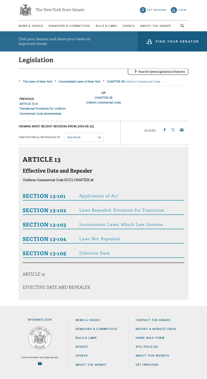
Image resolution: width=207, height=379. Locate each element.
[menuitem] (31, 25)
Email (181, 130)
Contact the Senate (153, 320)
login (182, 10)
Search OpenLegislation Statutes (161, 72)
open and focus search (182, 27)
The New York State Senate (60, 10)
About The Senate (155, 26)
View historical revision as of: (40, 137)
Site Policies (147, 346)
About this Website (153, 355)
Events (129, 26)
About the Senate (91, 364)
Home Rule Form (150, 338)
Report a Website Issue (156, 329)
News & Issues (31, 26)
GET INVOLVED (147, 364)
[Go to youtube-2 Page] (40, 364)
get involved (157, 10)
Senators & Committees (69, 26)
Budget (82, 346)
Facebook (164, 130)
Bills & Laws (106, 26)
